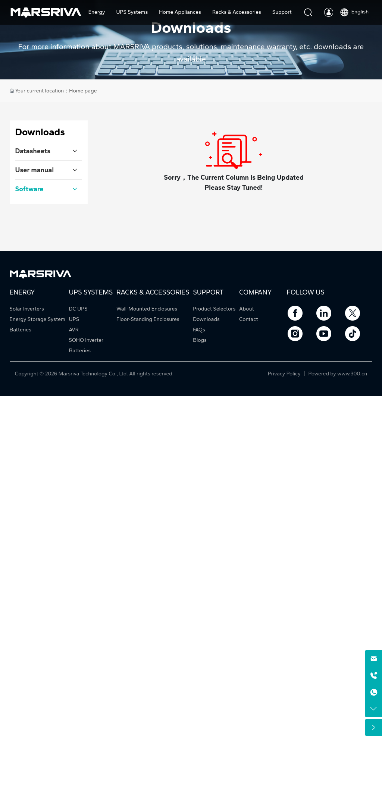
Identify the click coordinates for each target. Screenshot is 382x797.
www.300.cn (352, 374)
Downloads (191, 27)
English (354, 12)
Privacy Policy (285, 374)
